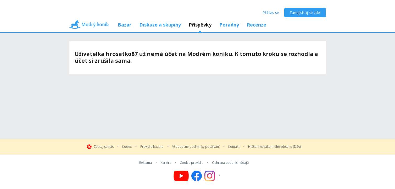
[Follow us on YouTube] (181, 176)
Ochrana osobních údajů (230, 163)
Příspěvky (200, 25)
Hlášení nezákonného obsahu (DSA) (274, 147)
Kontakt (234, 147)
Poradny (229, 25)
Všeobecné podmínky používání (196, 147)
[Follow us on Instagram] (212, 176)
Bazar (124, 25)
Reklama (145, 163)
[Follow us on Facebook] (196, 176)
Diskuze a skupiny (160, 25)
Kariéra (165, 163)
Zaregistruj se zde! (305, 12)
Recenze (256, 25)
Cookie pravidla (191, 163)
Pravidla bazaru (152, 147)
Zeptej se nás (104, 147)
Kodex (127, 147)
